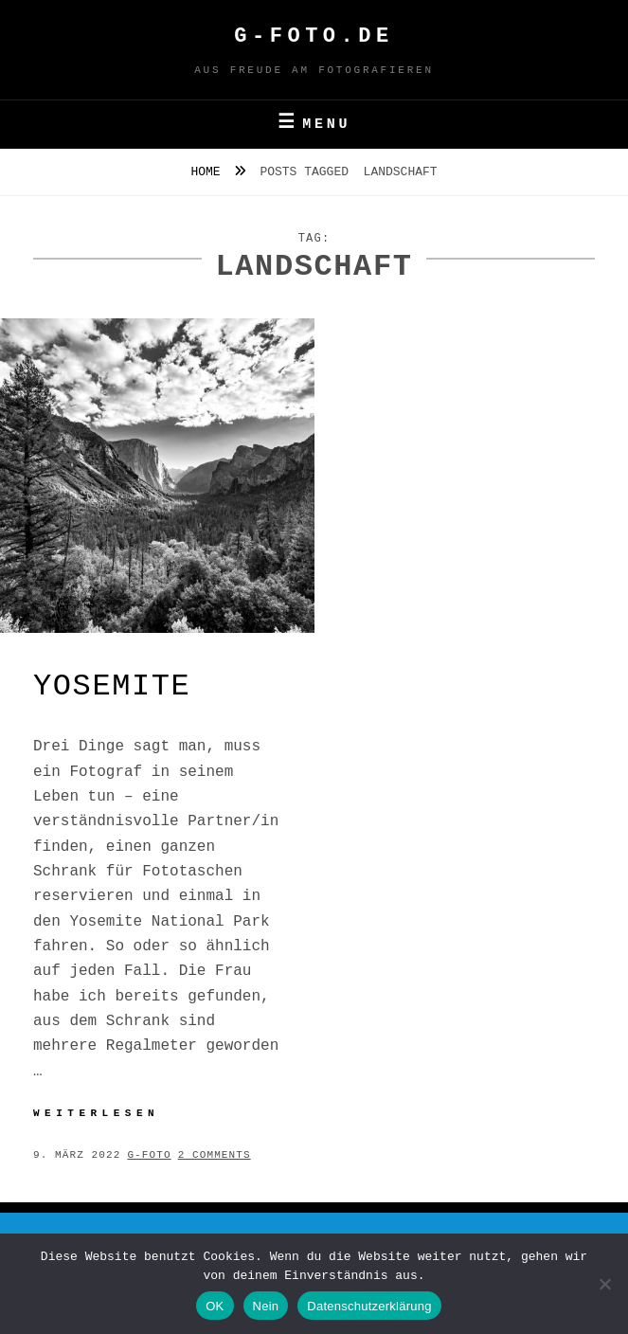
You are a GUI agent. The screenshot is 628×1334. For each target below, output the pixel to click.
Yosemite (111, 686)
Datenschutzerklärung (369, 1306)
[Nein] (604, 1283)
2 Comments (214, 1155)
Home (208, 172)
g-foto (148, 1155)
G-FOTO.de (313, 36)
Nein (266, 1306)
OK (215, 1306)
